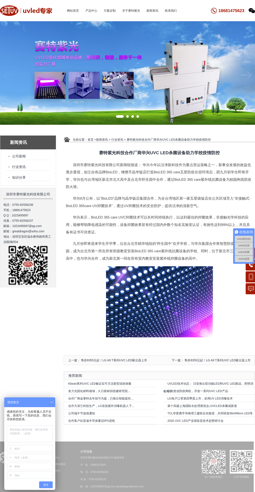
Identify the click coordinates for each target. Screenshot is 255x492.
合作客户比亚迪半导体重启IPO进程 (91, 420)
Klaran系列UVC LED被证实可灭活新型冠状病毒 (99, 383)
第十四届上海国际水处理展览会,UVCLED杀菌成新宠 (202, 406)
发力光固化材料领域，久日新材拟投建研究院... (99, 391)
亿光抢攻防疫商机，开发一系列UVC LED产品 (197, 391)
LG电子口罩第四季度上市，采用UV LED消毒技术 (200, 398)
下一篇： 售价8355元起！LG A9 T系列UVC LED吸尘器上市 (211, 360)
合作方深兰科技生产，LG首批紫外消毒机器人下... (101, 406)
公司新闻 (19, 156)
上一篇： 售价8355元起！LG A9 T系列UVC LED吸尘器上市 (107, 360)
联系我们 (171, 10)
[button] (120, 116)
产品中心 (91, 10)
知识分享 (19, 177)
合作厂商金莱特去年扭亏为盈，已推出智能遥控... (100, 398)
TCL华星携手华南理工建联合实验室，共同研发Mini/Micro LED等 (210, 413)
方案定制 (110, 10)
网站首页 (73, 10)
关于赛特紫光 (131, 10)
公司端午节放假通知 (81, 413)
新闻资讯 (152, 10)
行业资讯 (19, 167)
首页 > (92, 139)
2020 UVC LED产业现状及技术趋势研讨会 (195, 420)
